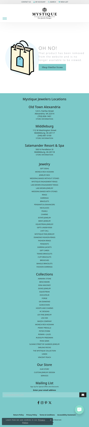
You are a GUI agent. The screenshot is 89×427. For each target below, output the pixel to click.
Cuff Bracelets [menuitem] (44, 257)
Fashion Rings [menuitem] (44, 240)
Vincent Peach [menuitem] (44, 357)
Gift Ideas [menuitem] (44, 168)
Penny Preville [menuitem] (44, 328)
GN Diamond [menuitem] (44, 301)
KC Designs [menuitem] (44, 311)
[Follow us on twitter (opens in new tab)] (50, 402)
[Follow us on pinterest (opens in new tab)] (46, 402)
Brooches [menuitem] (44, 260)
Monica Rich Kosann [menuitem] (44, 324)
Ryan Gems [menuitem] (44, 341)
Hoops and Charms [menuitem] (44, 308)
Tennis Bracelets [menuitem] (44, 254)
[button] (26, 2)
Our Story (44, 369)
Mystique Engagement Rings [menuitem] (44, 181)
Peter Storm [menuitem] (44, 331)
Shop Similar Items (52, 67)
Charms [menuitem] (44, 214)
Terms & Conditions (47, 415)
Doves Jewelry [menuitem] (44, 288)
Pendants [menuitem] (44, 244)
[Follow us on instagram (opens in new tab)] (42, 402)
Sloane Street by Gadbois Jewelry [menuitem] (44, 344)
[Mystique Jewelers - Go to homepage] (44, 13)
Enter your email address (44, 390)
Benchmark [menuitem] (44, 282)
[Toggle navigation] (4, 18)
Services (44, 375)
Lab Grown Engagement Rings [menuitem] (44, 185)
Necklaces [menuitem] (44, 208)
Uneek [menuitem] (44, 354)
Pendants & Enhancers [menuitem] (44, 204)
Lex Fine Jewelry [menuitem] (44, 314)
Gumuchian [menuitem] (44, 305)
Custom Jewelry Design (44, 372)
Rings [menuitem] (44, 195)
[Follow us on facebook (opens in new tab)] (38, 402)
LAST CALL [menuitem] (44, 231)
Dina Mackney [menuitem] (44, 285)
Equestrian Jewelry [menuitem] (44, 224)
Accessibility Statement (66, 415)
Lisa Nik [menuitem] (44, 318)
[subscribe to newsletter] (82, 394)
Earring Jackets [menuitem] (44, 247)
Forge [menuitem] (44, 298)
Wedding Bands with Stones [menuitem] (44, 191)
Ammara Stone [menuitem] (44, 278)
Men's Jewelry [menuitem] (44, 221)
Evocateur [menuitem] (44, 295)
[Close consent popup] (51, 420)
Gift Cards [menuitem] (44, 250)
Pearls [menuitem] (44, 211)
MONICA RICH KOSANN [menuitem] (44, 172)
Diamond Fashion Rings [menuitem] (44, 237)
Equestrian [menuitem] (44, 292)
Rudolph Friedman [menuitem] (44, 337)
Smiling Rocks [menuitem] (44, 347)
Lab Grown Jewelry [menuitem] (44, 188)
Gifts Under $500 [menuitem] (44, 227)
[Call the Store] (44, 116)
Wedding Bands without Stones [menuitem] (44, 178)
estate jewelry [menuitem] (44, 217)
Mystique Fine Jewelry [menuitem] (44, 234)
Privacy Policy (31, 415)
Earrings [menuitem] (44, 198)
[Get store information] (44, 119)
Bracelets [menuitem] (44, 201)
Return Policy (18, 415)
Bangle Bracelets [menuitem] (44, 263)
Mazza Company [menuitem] (44, 321)
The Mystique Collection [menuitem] (44, 351)
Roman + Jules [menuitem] (44, 334)
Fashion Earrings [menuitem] (44, 267)
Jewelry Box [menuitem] (44, 175)
